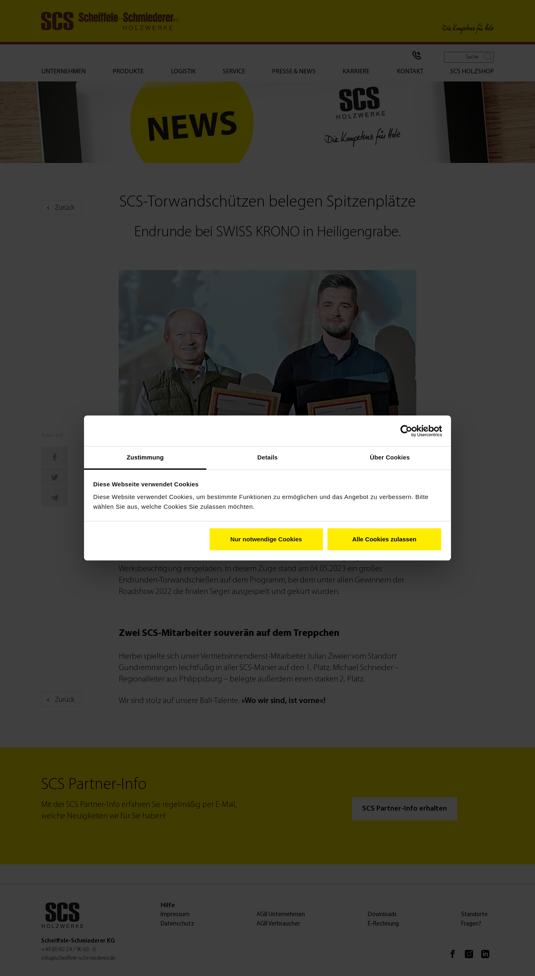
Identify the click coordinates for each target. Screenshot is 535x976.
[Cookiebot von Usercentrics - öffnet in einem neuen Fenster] (406, 431)
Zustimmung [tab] (145, 457)
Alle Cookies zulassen (384, 539)
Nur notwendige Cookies (266, 539)
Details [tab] (267, 457)
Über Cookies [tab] (390, 457)
